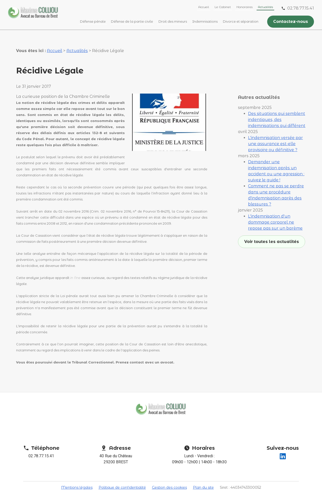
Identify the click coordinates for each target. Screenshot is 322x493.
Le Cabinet (223, 7)
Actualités (265, 7)
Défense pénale (93, 21)
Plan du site (203, 478)
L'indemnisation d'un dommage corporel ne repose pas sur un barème (275, 202)
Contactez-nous (290, 21)
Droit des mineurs (172, 21)
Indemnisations (205, 21)
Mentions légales (77, 478)
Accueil (203, 7)
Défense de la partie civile (132, 21)
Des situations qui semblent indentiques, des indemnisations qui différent (276, 99)
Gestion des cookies (169, 478)
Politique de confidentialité (122, 478)
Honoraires (244, 7)
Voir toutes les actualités (271, 221)
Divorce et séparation (240, 21)
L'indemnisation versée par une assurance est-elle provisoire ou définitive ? (275, 123)
